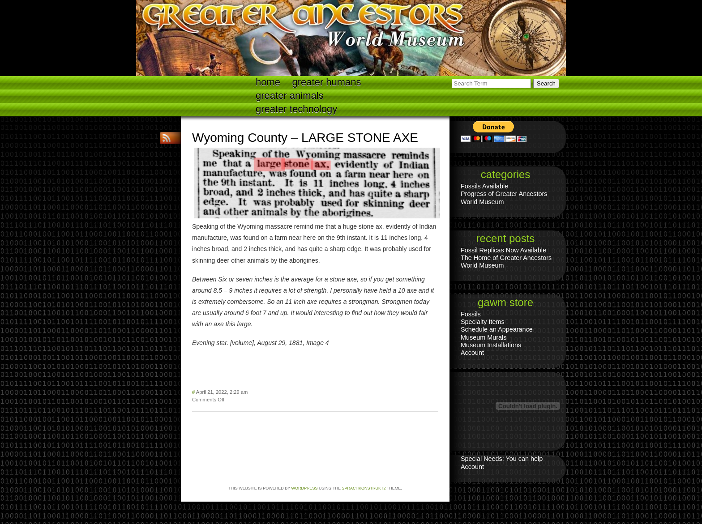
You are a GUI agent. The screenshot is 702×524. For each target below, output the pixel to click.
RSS (167, 138)
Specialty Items (483, 321)
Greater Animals (290, 95)
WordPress (304, 488)
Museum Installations (491, 345)
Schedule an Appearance (497, 329)
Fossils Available (484, 186)
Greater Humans (326, 82)
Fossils (471, 314)
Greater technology (296, 109)
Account (472, 352)
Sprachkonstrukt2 (363, 488)
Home (268, 82)
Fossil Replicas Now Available (503, 250)
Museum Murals (483, 337)
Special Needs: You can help (502, 458)
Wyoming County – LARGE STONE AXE (305, 138)
